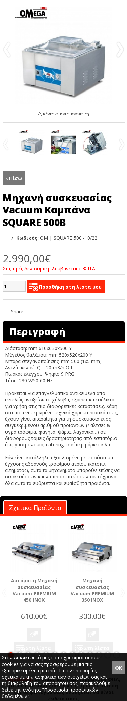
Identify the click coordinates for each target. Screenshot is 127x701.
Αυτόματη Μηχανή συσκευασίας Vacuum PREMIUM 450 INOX (34, 590)
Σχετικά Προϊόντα (35, 507)
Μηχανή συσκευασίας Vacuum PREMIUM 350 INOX (92, 590)
